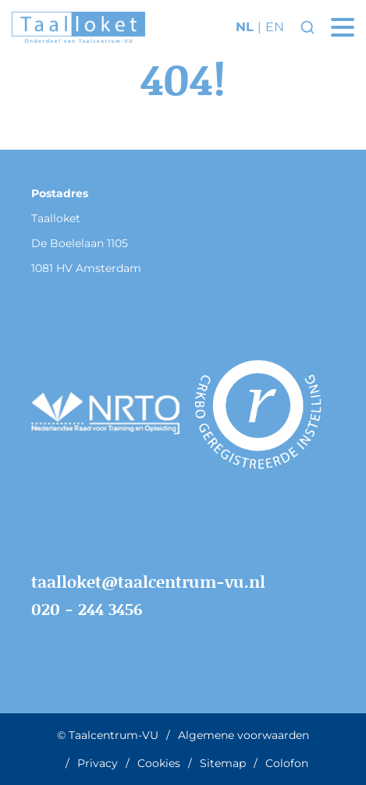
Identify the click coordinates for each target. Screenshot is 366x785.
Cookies (158, 763)
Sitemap (223, 763)
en (274, 27)
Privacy (97, 763)
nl (245, 27)
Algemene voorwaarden (243, 735)
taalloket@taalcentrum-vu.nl (148, 581)
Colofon (286, 763)
